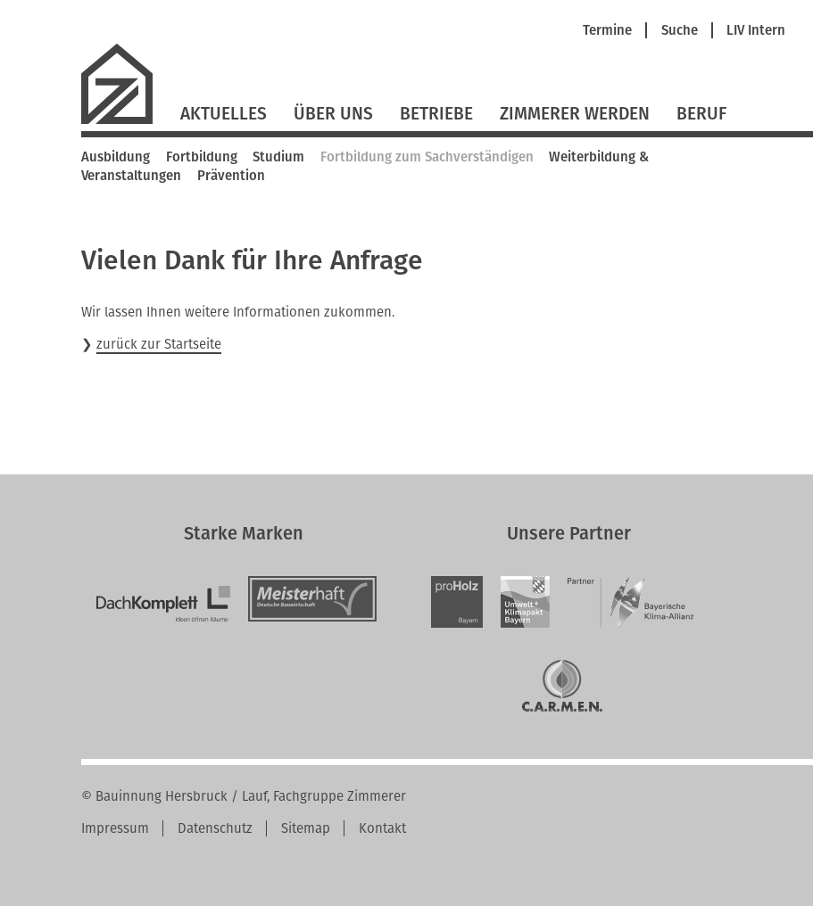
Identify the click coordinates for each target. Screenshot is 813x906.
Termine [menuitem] (607, 30)
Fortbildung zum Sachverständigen (427, 157)
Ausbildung (115, 157)
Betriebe (436, 113)
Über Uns (333, 113)
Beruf (701, 113)
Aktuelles (223, 113)
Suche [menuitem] (679, 30)
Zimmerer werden (575, 113)
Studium (278, 157)
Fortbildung (201, 157)
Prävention (231, 176)
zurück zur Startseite (158, 344)
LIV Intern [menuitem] (755, 30)
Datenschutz (215, 828)
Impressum (115, 828)
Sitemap (305, 828)
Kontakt (382, 828)
